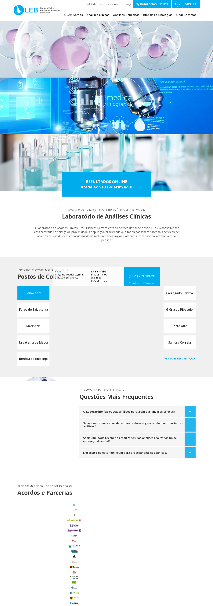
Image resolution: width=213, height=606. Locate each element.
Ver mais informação (179, 358)
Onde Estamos (186, 15)
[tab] (137, 411)
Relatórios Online (152, 4)
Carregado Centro (179, 293)
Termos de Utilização (50, 602)
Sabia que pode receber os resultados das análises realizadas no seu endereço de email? (131, 439)
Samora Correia (179, 342)
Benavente (33, 293)
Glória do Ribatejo (179, 309)
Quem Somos (73, 15)
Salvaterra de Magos (33, 342)
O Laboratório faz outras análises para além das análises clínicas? (129, 411)
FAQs (128, 4)
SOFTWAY (168, 602)
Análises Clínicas (98, 15)
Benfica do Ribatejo (33, 358)
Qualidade (90, 4)
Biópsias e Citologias (157, 15)
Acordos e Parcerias (111, 4)
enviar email (103, 535)
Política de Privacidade (70, 602)
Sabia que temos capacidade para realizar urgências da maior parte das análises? (133, 424)
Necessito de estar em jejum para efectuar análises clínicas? (125, 452)
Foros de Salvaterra (33, 309)
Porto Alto (179, 326)
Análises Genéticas (126, 15)
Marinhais (33, 326)
